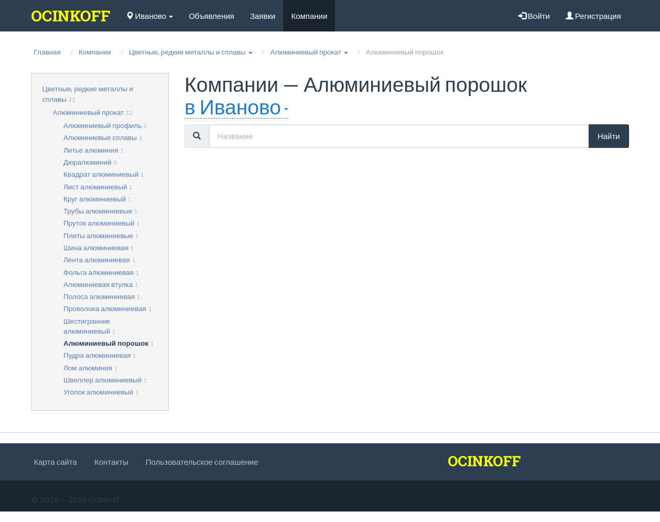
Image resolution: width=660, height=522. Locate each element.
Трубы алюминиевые (97, 211)
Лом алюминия (87, 368)
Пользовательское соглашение (202, 461)
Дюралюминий (87, 162)
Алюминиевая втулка (98, 284)
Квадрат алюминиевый (100, 174)
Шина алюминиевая (95, 247)
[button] (191, 52)
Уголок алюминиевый (98, 392)
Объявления (211, 15)
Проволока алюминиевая (104, 308)
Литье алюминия (90, 150)
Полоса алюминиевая (99, 296)
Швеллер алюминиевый (102, 380)
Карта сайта (55, 461)
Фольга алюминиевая (98, 272)
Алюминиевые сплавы (100, 137)
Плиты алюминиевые (98, 235)
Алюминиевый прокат (88, 112)
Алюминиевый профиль (102, 125)
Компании (309, 15)
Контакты (111, 461)
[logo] (71, 15)
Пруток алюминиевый (98, 223)
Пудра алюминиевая (97, 355)
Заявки (262, 15)
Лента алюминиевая (96, 259)
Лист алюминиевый (95, 187)
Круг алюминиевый (94, 199)
